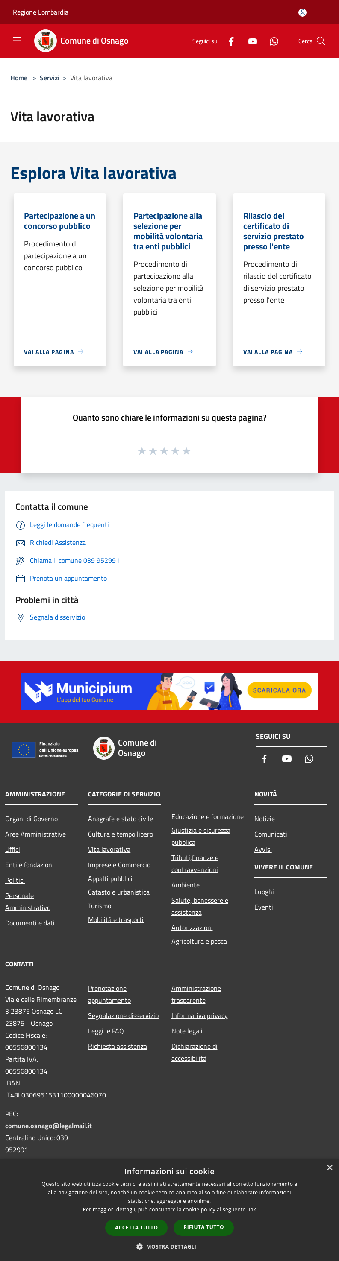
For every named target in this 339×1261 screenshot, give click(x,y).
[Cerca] (321, 41)
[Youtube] (249, 41)
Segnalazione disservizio (123, 1015)
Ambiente (185, 885)
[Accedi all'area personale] (302, 12)
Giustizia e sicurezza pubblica (200, 836)
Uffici (12, 849)
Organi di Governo (31, 818)
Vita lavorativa (109, 849)
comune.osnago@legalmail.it (48, 1126)
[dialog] (169, 1210)
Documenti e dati (30, 923)
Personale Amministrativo (27, 901)
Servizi (49, 78)
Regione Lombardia (40, 12)
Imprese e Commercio (119, 865)
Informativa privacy (199, 1015)
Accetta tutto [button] (136, 1227)
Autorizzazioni (192, 927)
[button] (170, 1246)
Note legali (187, 1031)
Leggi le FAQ (106, 1031)
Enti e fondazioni (29, 865)
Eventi (263, 907)
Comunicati (270, 834)
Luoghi (264, 892)
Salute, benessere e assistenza (199, 906)
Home (18, 78)
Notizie (264, 818)
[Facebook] (227, 41)
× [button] (329, 1168)
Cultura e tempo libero (120, 834)
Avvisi (263, 849)
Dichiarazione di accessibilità (194, 1052)
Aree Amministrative (35, 834)
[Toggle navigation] (17, 40)
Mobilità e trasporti (116, 919)
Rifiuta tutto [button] (203, 1227)
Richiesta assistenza (117, 1046)
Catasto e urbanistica (119, 892)
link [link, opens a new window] (251, 1209)
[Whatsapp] (270, 41)
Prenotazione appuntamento (109, 994)
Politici (15, 880)
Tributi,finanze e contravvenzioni (194, 863)
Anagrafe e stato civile (120, 818)
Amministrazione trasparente (196, 994)
